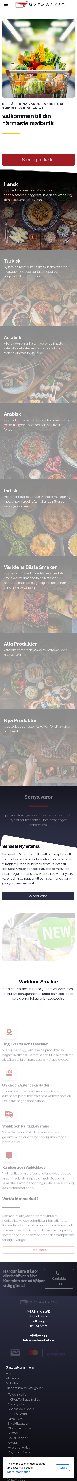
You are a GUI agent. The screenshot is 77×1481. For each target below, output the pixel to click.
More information (18, 1472)
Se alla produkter (38, 159)
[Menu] (6, 4)
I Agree (63, 1467)
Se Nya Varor (38, 896)
